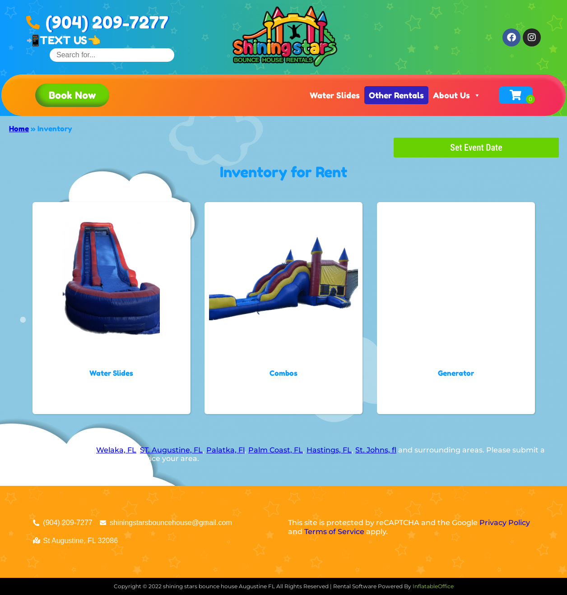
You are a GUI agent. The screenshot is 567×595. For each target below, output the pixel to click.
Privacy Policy (504, 522)
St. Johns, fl (375, 450)
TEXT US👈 (70, 40)
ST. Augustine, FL (171, 450)
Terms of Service (334, 531)
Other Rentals (396, 95)
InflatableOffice (433, 586)
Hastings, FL (329, 450)
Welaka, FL (116, 450)
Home (19, 128)
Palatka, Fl (225, 450)
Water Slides (335, 95)
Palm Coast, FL (275, 450)
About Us (457, 95)
